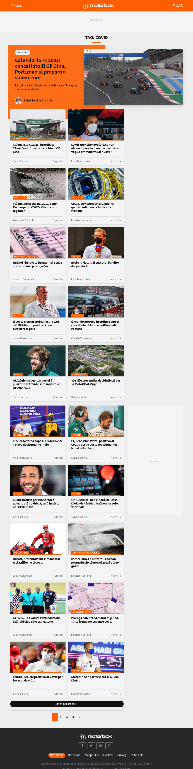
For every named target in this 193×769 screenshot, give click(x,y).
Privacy (122, 755)
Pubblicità (137, 755)
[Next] (79, 717)
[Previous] (55, 717)
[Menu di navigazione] (16, 5)
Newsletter (57, 755)
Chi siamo (74, 755)
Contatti (108, 755)
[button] (82, 745)
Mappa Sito (92, 755)
